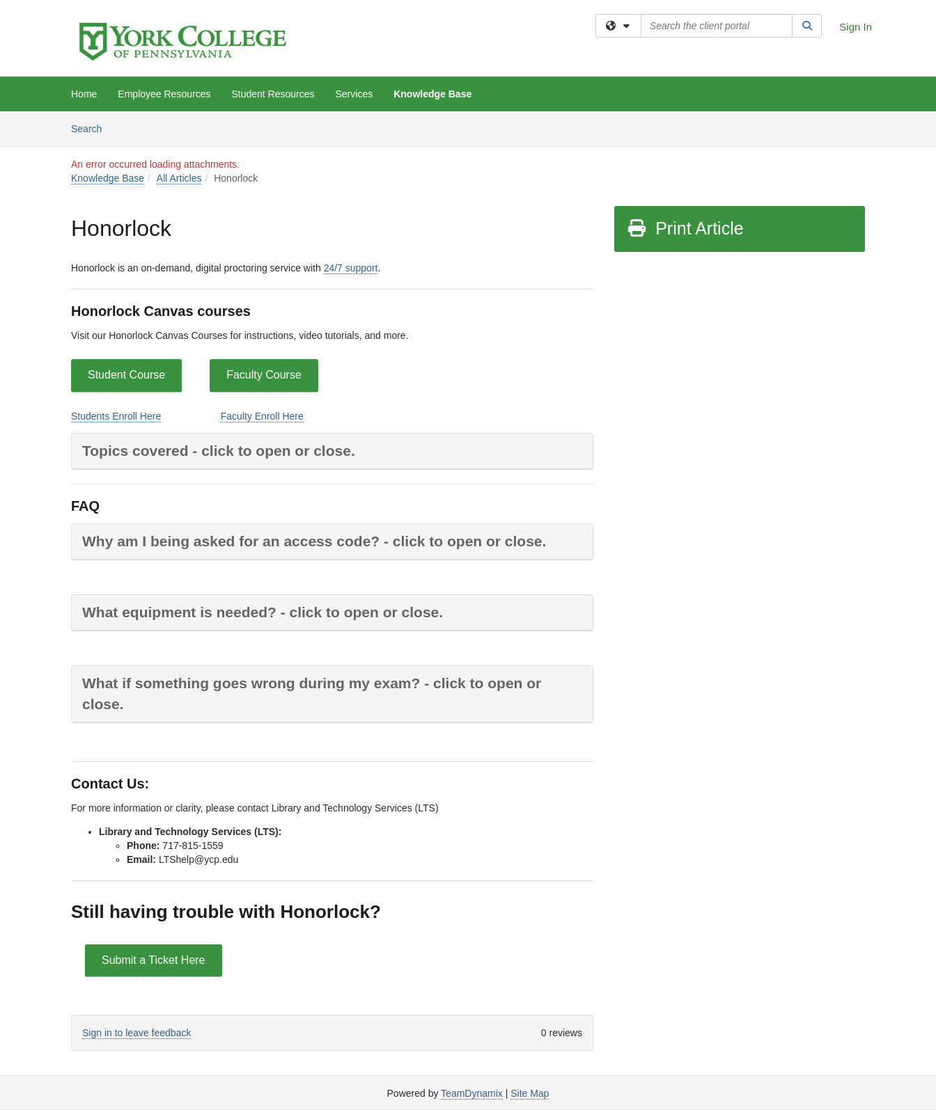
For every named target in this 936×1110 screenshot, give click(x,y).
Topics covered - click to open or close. (218, 451)
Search (91, 127)
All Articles (179, 178)
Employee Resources (164, 94)
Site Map (529, 1093)
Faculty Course (264, 375)
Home (84, 94)
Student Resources (272, 94)
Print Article (685, 228)
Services (354, 94)
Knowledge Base (432, 94)
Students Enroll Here (116, 416)
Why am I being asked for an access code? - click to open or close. (314, 541)
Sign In (855, 27)
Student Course (126, 375)
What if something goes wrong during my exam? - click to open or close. (311, 693)
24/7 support (351, 267)
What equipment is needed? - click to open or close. (262, 612)
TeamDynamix (472, 1093)
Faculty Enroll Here (262, 416)
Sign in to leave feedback (136, 1032)
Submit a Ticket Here (153, 960)
